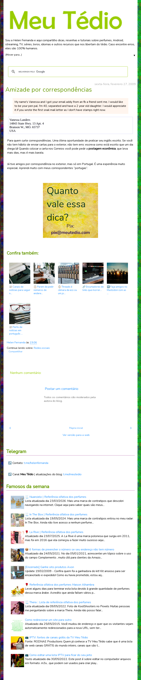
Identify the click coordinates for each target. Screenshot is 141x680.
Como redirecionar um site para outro (48, 620)
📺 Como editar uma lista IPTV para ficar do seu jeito (58, 655)
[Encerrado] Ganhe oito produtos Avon (49, 567)
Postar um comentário (61, 388)
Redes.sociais (42, 348)
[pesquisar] (67, 71)
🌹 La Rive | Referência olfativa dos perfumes (54, 532)
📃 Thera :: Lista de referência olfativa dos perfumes (58, 602)
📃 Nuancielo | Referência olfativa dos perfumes (55, 497)
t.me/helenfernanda (36, 463)
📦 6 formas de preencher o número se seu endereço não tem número (69, 549)
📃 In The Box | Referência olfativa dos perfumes (56, 514)
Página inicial (76, 428)
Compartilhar (15, 351)
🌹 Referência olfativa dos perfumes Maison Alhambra (59, 585)
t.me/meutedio (72, 474)
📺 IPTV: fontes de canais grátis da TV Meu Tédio (56, 637)
